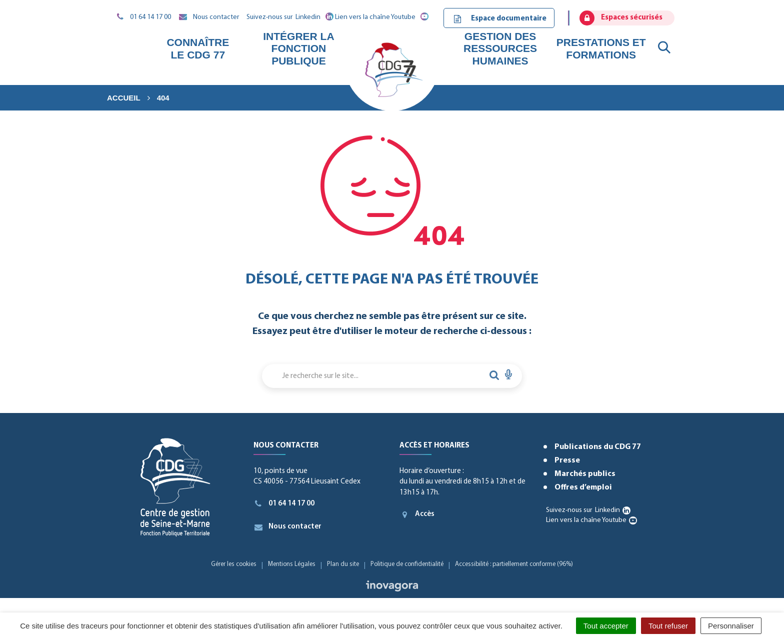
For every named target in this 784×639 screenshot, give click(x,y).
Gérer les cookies (233, 564)
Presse (567, 460)
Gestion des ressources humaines (500, 48)
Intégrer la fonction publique (298, 48)
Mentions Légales (292, 564)
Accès (417, 514)
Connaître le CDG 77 (197, 48)
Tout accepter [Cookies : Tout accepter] (606, 626)
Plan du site (343, 564)
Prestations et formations (601, 48)
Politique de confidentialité (407, 564)
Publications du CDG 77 (597, 447)
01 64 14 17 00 (284, 504)
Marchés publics (585, 474)
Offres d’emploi (583, 488)
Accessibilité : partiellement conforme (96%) (514, 564)
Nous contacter (288, 527)
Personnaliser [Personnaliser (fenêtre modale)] (731, 626)
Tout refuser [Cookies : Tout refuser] (668, 626)
